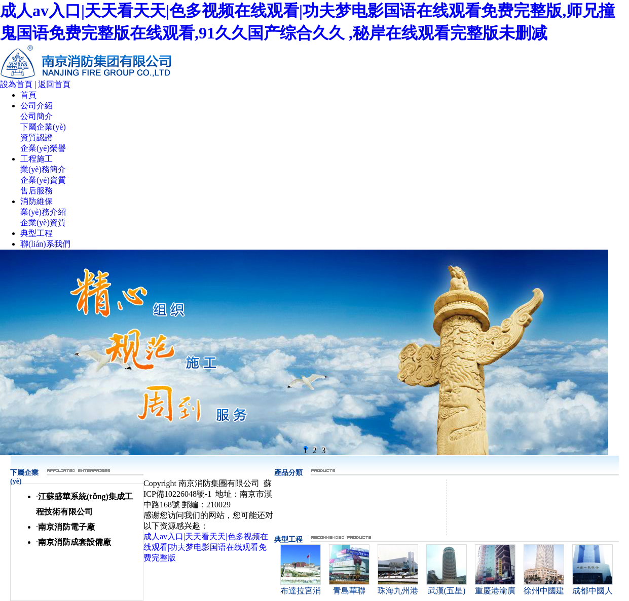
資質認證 (36, 137)
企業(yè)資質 (43, 180)
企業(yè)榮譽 (43, 148)
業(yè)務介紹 (43, 212)
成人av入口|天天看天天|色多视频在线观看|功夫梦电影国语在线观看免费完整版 (205, 547)
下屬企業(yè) (43, 127)
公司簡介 (36, 116)
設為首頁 (16, 84)
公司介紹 (36, 105)
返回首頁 (54, 84)
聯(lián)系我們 (45, 243)
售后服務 (36, 190)
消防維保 (36, 201)
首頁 (28, 95)
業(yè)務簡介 (43, 169)
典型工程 (36, 233)
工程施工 (36, 158)
